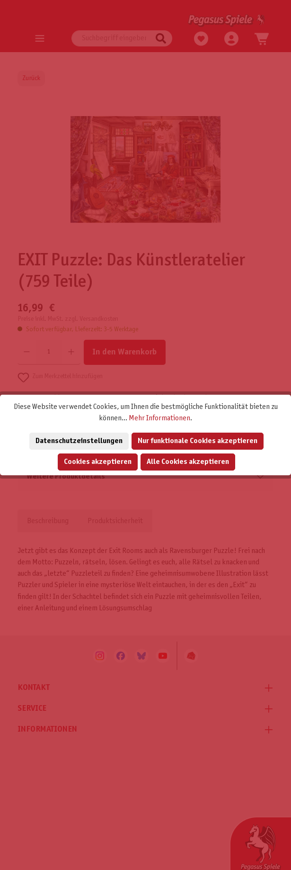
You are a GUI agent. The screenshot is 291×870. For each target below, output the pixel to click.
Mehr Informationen (159, 418)
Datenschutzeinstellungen (79, 440)
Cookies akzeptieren (98, 461)
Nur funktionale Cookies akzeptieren (197, 440)
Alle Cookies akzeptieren (188, 461)
